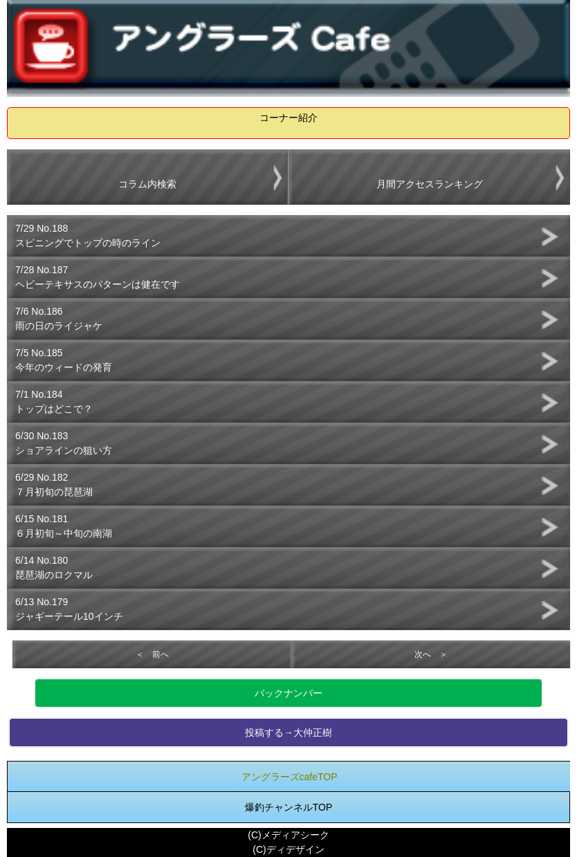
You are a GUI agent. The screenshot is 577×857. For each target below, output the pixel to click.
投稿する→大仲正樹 (288, 732)
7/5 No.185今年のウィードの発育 (63, 360)
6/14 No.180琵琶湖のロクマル (54, 567)
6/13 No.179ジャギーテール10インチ (69, 609)
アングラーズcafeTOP (289, 776)
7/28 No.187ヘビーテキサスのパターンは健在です (97, 277)
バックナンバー (288, 693)
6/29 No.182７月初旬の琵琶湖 (54, 484)
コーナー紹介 (288, 117)
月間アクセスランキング (429, 184)
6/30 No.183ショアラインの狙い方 (63, 443)
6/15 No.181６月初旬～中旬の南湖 (63, 526)
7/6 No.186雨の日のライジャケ (58, 318)
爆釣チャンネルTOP (289, 807)
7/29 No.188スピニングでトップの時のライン (88, 235)
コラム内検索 (147, 184)
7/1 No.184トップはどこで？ (54, 401)
